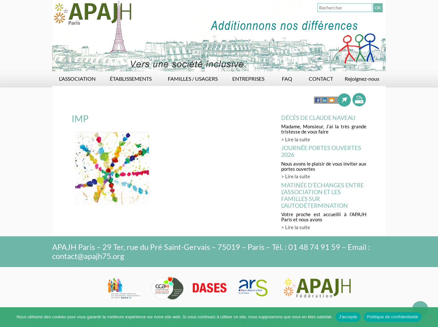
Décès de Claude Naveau (318, 117)
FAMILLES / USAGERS (193, 79)
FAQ (287, 79)
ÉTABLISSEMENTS (131, 79)
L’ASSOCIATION (77, 79)
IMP (80, 118)
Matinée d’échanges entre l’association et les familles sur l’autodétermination (322, 195)
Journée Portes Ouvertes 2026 (321, 151)
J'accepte (348, 316)
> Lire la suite (295, 139)
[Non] (430, 317)
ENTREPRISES (248, 79)
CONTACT (321, 79)
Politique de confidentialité (392, 316)
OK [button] (378, 7)
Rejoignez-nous (362, 79)
